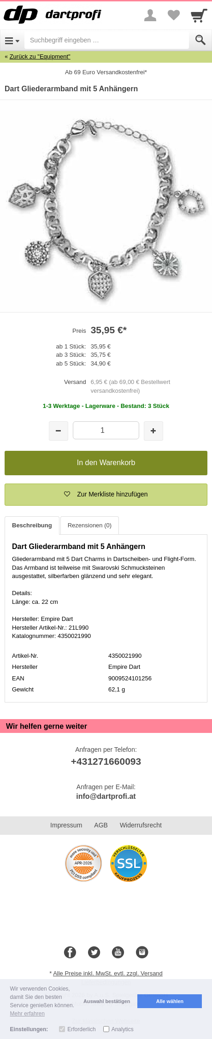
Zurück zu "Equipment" (40, 56)
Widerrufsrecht (141, 825)
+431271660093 (106, 761)
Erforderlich (81, 1029)
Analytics (123, 1029)
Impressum (66, 825)
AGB (101, 825)
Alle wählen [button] (169, 1001)
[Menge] (106, 430)
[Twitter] (94, 953)
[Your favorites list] (173, 15)
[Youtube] (118, 953)
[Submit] (200, 40)
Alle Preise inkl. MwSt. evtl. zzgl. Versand (108, 973)
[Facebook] (70, 953)
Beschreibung (32, 525)
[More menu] (150, 15)
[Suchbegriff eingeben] (106, 40)
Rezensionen (90, 525)
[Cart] (199, 15)
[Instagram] (142, 953)
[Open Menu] (12, 40)
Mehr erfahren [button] (27, 1013)
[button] (106, 495)
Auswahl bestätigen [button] (106, 1001)
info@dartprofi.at (105, 796)
